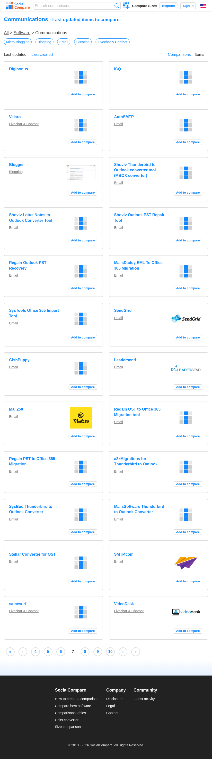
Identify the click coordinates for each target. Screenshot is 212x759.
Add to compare (83, 94)
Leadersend (125, 360)
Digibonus (18, 69)
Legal (110, 706)
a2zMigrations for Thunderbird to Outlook (136, 461)
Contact (112, 713)
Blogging (44, 42)
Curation (82, 42)
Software (22, 32)
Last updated (15, 54)
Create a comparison (126, 6)
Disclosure (114, 699)
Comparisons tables (70, 713)
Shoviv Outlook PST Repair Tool (139, 217)
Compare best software (73, 706)
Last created (42, 54)
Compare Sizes (144, 6)
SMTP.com (123, 554)
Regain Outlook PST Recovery (27, 265)
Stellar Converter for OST (32, 554)
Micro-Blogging (17, 42)
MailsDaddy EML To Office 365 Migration (138, 265)
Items (199, 54)
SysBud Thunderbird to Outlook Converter (30, 509)
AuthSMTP (124, 117)
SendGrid (123, 310)
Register (168, 6)
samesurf (17, 604)
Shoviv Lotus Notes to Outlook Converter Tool (30, 217)
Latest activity (144, 699)
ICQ (117, 69)
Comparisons (179, 54)
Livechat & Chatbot (112, 42)
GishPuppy (19, 360)
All (6, 32)
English (203, 6)
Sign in (188, 6)
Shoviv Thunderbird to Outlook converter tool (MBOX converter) (135, 170)
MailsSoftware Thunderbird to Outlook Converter (139, 509)
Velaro (15, 117)
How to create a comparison (76, 699)
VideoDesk (124, 604)
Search (117, 5)
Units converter (67, 720)
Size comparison (68, 727)
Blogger (16, 165)
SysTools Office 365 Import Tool (34, 313)
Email (63, 42)
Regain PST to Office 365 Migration (32, 461)
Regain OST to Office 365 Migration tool (137, 412)
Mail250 (16, 409)
